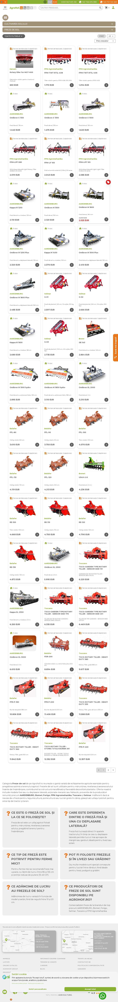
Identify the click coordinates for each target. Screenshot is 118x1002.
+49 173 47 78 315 (100, 948)
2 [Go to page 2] (108, 770)
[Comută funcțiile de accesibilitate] (45, 1)
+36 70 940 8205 (41, 947)
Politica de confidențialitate (19, 983)
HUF (50, 2)
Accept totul (90, 989)
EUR (55, 2)
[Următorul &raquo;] (113, 770)
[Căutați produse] (71, 8)
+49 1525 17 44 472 (101, 943)
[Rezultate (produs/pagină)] (111, 36)
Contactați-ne (69, 2)
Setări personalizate (38, 989)
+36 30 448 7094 (41, 942)
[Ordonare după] (105, 41)
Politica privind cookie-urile (36, 983)
